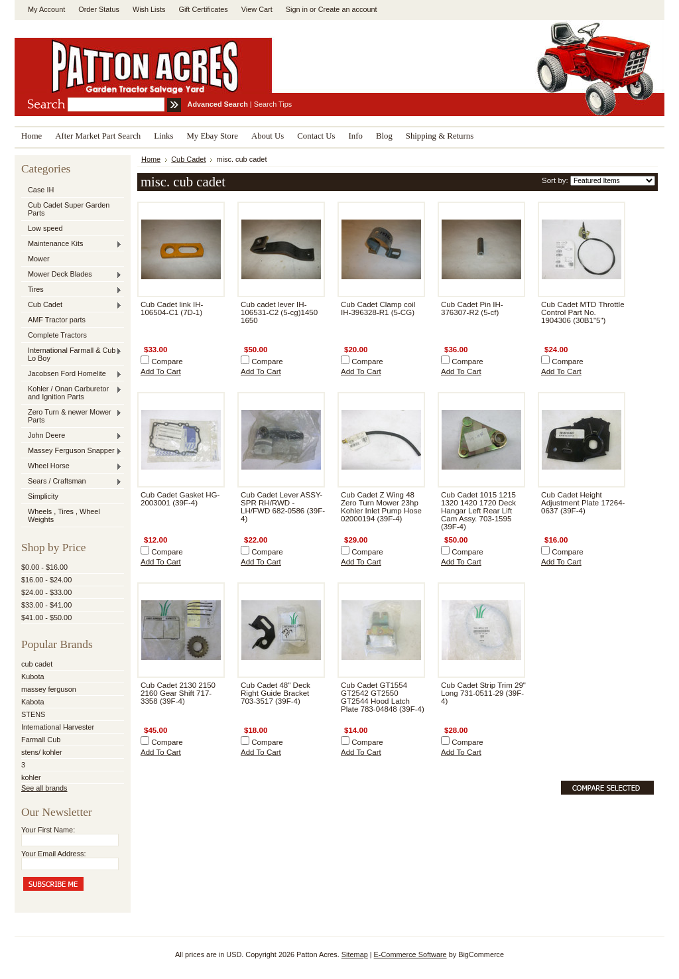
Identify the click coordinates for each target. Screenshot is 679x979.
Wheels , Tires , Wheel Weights (64, 515)
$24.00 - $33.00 (46, 592)
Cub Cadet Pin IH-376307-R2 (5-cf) (472, 308)
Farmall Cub (40, 740)
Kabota (32, 702)
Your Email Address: (53, 854)
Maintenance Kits (71, 244)
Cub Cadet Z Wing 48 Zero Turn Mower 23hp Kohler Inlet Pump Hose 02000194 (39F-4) (381, 507)
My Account (46, 9)
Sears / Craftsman (71, 481)
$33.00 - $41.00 (46, 605)
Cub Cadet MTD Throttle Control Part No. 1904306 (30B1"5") (583, 312)
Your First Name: (48, 830)
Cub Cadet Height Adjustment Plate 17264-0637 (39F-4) (583, 503)
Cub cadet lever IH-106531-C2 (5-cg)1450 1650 (279, 312)
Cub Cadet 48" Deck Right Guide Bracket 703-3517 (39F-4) (275, 693)
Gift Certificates (202, 9)
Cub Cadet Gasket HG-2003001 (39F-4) (180, 499)
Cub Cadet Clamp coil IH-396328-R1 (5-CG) (378, 308)
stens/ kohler (41, 752)
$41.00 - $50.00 (46, 617)
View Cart (257, 9)
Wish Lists (149, 9)
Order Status (98, 9)
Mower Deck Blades (71, 274)
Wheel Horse (71, 466)
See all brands (44, 788)
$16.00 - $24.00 (46, 580)
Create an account (347, 9)
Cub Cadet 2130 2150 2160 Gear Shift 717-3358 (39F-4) (178, 693)
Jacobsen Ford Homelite (71, 374)
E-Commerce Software (410, 954)
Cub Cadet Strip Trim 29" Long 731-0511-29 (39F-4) (483, 693)
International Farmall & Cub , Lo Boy (71, 354)
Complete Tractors (57, 335)
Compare (167, 361)
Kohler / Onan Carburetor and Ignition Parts (71, 393)
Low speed (45, 228)
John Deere (71, 435)
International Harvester (57, 727)
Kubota (32, 677)
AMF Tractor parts (57, 320)
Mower (39, 259)
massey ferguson (48, 689)
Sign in (297, 9)
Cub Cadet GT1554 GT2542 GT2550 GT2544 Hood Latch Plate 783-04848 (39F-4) (382, 697)
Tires (71, 289)
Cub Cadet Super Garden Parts (68, 209)
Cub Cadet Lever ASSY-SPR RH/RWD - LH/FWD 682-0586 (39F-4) (283, 507)
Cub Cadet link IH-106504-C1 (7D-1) (172, 308)
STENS (33, 714)
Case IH (41, 190)
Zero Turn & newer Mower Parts (71, 416)
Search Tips (273, 104)
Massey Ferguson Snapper (71, 451)
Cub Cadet (71, 305)
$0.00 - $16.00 (44, 567)
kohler (31, 777)
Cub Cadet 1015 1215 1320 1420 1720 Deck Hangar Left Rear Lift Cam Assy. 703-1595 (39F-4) (478, 511)
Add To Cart (161, 371)
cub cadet (36, 664)
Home (150, 159)
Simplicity (43, 496)
